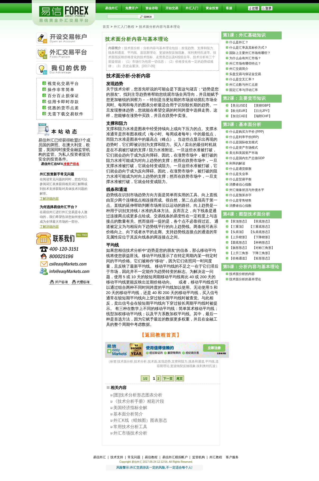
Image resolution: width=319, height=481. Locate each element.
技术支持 (116, 457)
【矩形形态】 (261, 258)
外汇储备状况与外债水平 (246, 190)
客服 (229, 8)
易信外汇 (111, 8)
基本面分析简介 (128, 414)
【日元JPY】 (262, 111)
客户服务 (232, 457)
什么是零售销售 (240, 200)
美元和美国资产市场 (243, 153)
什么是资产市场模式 (243, 147)
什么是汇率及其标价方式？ (248, 47)
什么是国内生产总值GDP (247, 158)
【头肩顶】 (237, 232)
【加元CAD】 (239, 116)
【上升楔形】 (238, 237)
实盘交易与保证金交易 (245, 74)
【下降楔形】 (261, 237)
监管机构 (198, 457)
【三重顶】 (237, 226)
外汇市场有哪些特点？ (245, 63)
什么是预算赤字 (240, 195)
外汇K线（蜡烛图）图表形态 (140, 420)
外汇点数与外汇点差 (243, 84)
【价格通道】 (238, 258)
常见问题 (134, 457)
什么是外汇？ (238, 42)
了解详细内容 (49, 198)
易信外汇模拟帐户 (175, 457)
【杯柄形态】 (261, 242)
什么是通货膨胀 (240, 169)
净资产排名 (71, 164)
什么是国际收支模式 (243, 142)
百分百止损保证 (68, 96)
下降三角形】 (261, 253)
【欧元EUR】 (239, 111)
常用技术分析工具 (130, 426)
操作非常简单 (68, 90)
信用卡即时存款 (68, 102)
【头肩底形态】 (260, 232)
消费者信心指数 (240, 184)
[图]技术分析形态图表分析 (137, 395)
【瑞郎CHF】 (262, 116)
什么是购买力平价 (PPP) (246, 132)
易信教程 (151, 457)
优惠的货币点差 (68, 108)
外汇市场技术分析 (130, 433)
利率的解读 (237, 163)
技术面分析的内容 (242, 274)
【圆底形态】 (238, 242)
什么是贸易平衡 (240, 179)
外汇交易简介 (238, 69)
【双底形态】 (261, 221)
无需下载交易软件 (68, 114)
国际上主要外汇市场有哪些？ (250, 53)
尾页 (179, 379)
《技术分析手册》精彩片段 (138, 401)
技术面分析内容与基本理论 (159, 27)
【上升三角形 (238, 253)
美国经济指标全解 (130, 407)
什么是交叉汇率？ (242, 79)
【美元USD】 (239, 105)
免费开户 (131, 8)
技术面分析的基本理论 (245, 279)
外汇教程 (215, 457)
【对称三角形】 (263, 248)
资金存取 (151, 8)
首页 (106, 27)
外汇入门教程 (124, 27)
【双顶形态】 (238, 221)
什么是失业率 (238, 174)
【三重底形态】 (260, 226)
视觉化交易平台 (68, 83)
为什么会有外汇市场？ (245, 58)
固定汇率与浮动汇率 (243, 90)
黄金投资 (212, 8)
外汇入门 (192, 8)
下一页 (168, 379)
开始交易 (171, 8)
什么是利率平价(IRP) (244, 137)
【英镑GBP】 (262, 105)
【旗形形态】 (238, 248)
